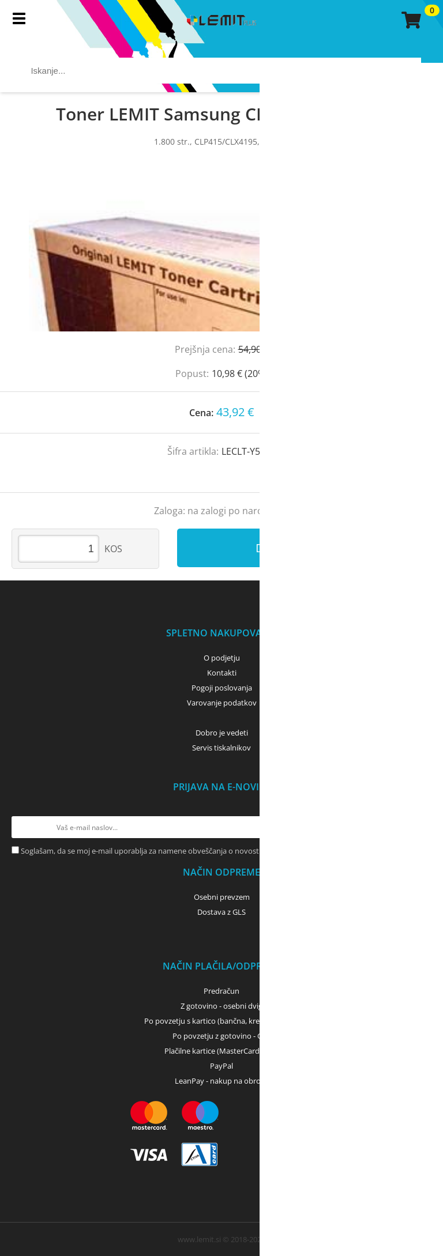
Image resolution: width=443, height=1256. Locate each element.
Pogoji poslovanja (222, 687)
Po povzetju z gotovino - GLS (221, 1036)
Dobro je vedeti (222, 732)
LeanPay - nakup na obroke (222, 1081)
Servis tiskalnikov (221, 747)
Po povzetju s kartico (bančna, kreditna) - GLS (221, 1021)
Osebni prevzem (222, 897)
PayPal (221, 1066)
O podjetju (222, 657)
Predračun (221, 991)
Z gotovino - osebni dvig (221, 1006)
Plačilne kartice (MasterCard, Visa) (221, 1051)
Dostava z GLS (221, 912)
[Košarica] (409, 20)
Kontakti (221, 672)
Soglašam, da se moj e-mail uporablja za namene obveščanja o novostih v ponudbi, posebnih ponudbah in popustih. (220, 851)
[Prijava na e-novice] (420, 827)
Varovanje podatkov (222, 702)
